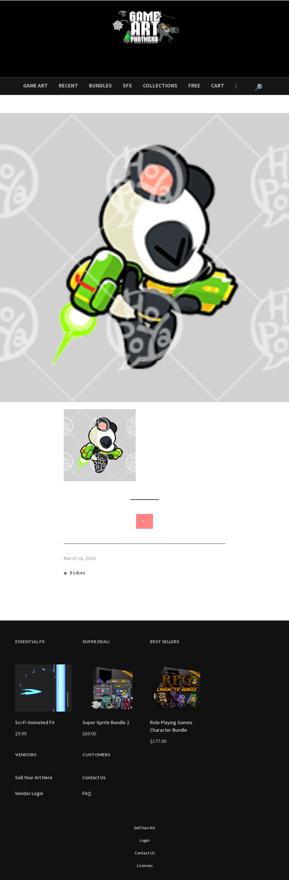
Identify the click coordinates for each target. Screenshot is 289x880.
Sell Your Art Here (34, 777)
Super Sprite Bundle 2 (105, 722)
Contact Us (94, 777)
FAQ (86, 793)
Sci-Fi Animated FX (34, 722)
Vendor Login (29, 793)
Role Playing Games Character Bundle (171, 726)
